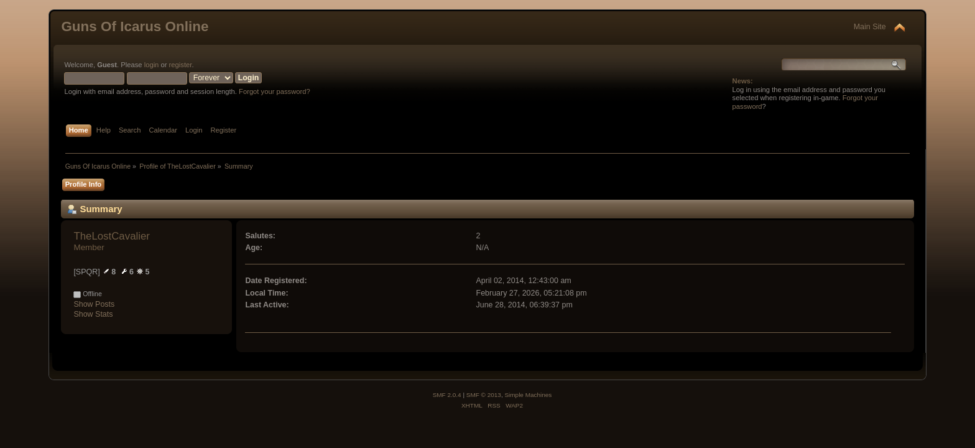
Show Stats (93, 314)
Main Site (870, 26)
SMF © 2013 (483, 394)
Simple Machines (528, 394)
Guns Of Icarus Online (134, 26)
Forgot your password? (274, 91)
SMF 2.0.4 (447, 394)
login (151, 64)
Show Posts (93, 304)
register (180, 64)
